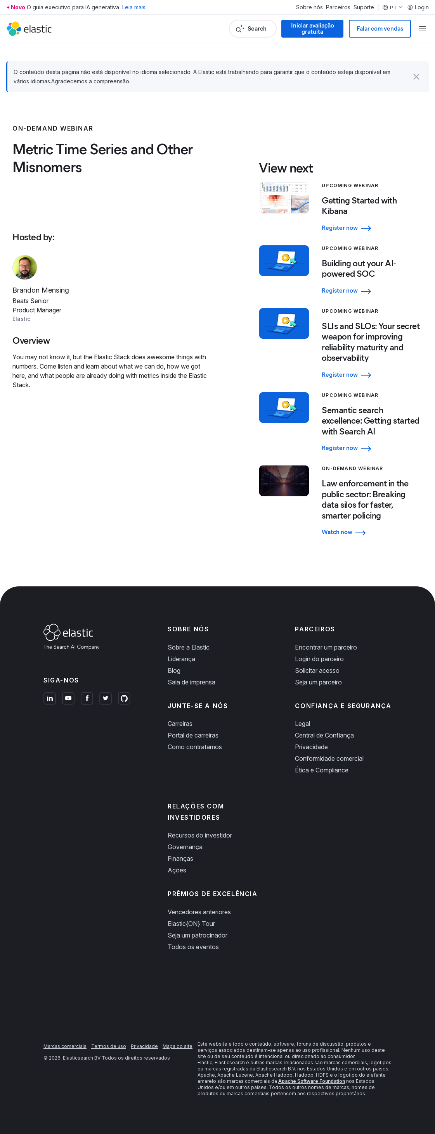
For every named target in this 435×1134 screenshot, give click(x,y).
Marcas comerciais (65, 1046)
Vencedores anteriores (199, 912)
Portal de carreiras (193, 735)
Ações (177, 870)
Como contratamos (195, 747)
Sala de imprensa (191, 682)
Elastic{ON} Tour (191, 923)
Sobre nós (309, 7)
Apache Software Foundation (311, 1081)
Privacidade (311, 747)
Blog (174, 670)
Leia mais (134, 7)
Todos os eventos (193, 947)
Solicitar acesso (317, 670)
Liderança (181, 659)
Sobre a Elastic (189, 647)
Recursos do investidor (200, 835)
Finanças (180, 858)
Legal (302, 723)
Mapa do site (177, 1046)
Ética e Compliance (321, 770)
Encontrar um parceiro (326, 647)
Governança (185, 847)
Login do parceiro (319, 659)
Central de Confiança (324, 735)
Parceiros (338, 7)
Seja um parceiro (318, 682)
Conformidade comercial (329, 758)
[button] (416, 77)
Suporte (364, 7)
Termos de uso (108, 1046)
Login (418, 7)
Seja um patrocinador (197, 935)
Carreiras (180, 723)
